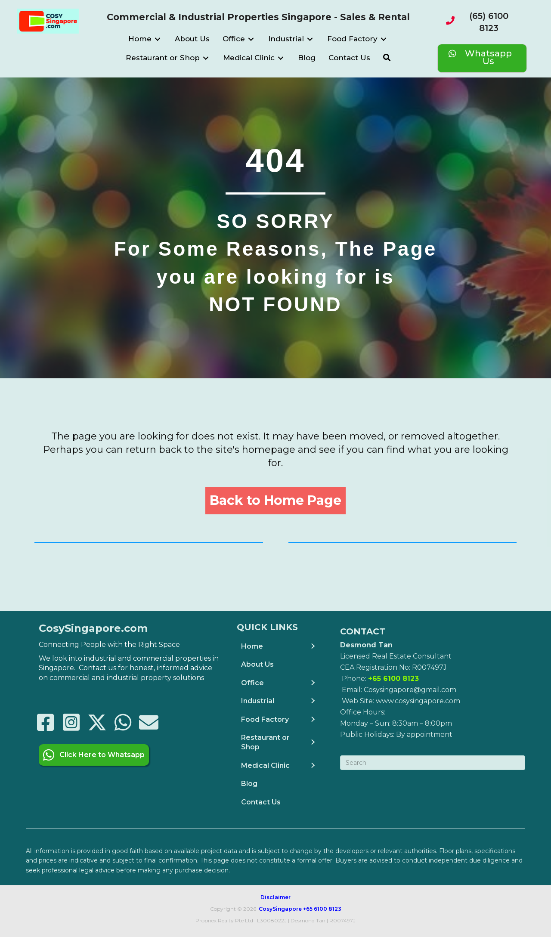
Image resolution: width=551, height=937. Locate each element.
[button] (387, 58)
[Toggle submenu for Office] (251, 39)
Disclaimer (275, 897)
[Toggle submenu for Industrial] (310, 39)
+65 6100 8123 (322, 908)
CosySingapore (280, 908)
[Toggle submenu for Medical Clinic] (281, 58)
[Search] (432, 762)
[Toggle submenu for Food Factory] (383, 39)
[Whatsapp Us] (482, 58)
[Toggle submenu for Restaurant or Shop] (206, 58)
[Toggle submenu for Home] (157, 39)
